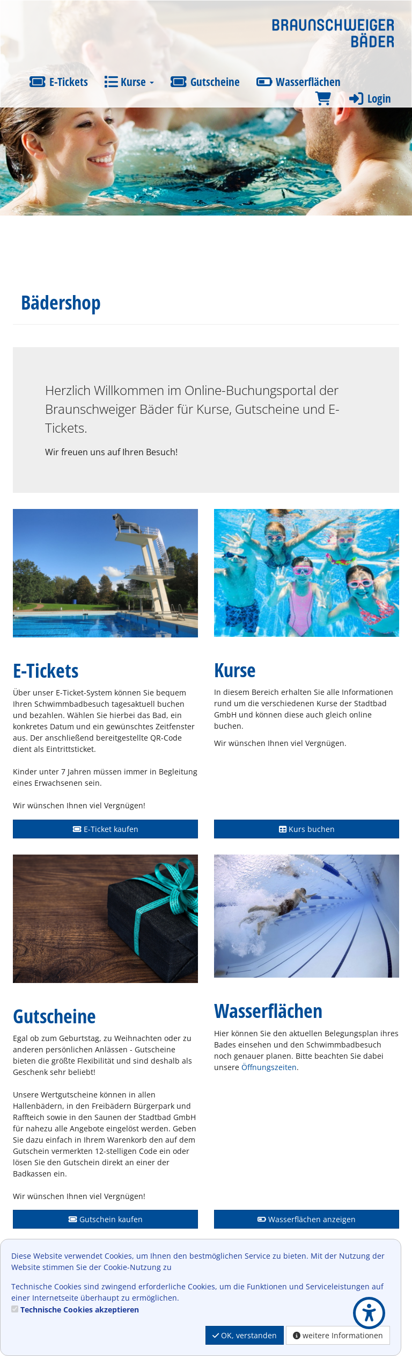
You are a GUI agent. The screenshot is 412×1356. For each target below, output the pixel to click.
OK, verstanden (244, 1335)
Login (369, 98)
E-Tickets (58, 81)
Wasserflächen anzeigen (307, 1219)
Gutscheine (205, 81)
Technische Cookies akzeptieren (79, 1309)
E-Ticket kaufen (105, 829)
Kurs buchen (307, 829)
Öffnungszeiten (269, 1067)
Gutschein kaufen (106, 1219)
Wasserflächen (298, 81)
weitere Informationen (338, 1335)
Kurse (129, 81)
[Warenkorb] (323, 98)
